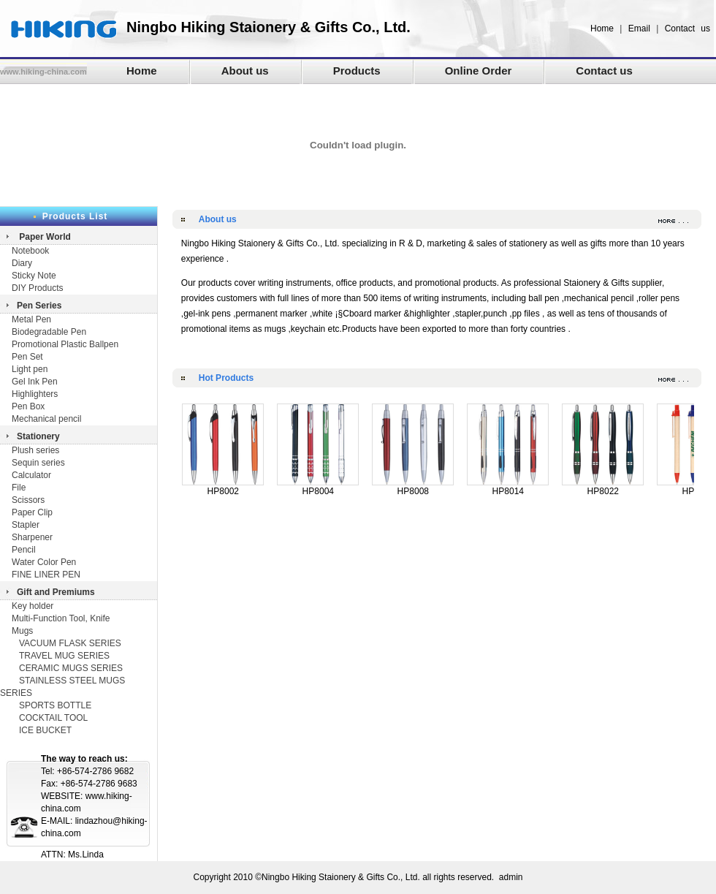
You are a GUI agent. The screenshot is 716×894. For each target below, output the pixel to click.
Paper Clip (32, 512)
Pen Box (28, 406)
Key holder (32, 606)
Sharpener (32, 537)
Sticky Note (34, 275)
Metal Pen (31, 319)
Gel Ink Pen (35, 381)
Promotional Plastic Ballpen (65, 344)
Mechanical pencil (46, 419)
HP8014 (508, 486)
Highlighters (35, 394)
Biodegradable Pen (49, 332)
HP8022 (603, 486)
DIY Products (37, 288)
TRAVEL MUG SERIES (64, 656)
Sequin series (38, 463)
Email (639, 28)
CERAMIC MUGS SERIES (71, 668)
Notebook (30, 251)
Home (602, 28)
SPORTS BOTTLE (55, 705)
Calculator (31, 475)
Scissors (28, 500)
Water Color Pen (44, 562)
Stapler (25, 525)
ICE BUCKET (45, 730)
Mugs (22, 631)
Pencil (24, 550)
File (19, 487)
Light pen (29, 369)
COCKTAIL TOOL (53, 718)
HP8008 (413, 486)
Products (357, 70)
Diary (23, 263)
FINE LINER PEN (46, 574)
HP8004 (318, 486)
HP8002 (223, 486)
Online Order (478, 70)
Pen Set (27, 357)
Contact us (687, 28)
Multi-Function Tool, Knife (61, 618)
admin (511, 877)
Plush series (35, 450)
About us (245, 70)
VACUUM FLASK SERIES (70, 643)
